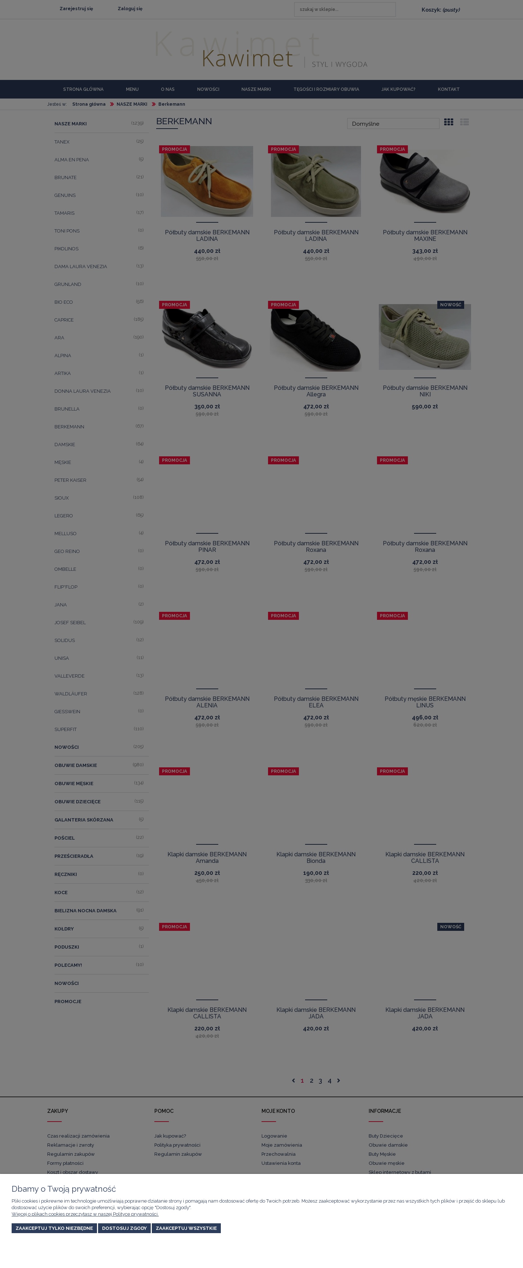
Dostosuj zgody (124, 1228)
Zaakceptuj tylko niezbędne (54, 1228)
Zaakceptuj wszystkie (186, 1228)
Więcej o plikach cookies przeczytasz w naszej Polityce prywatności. (85, 1214)
